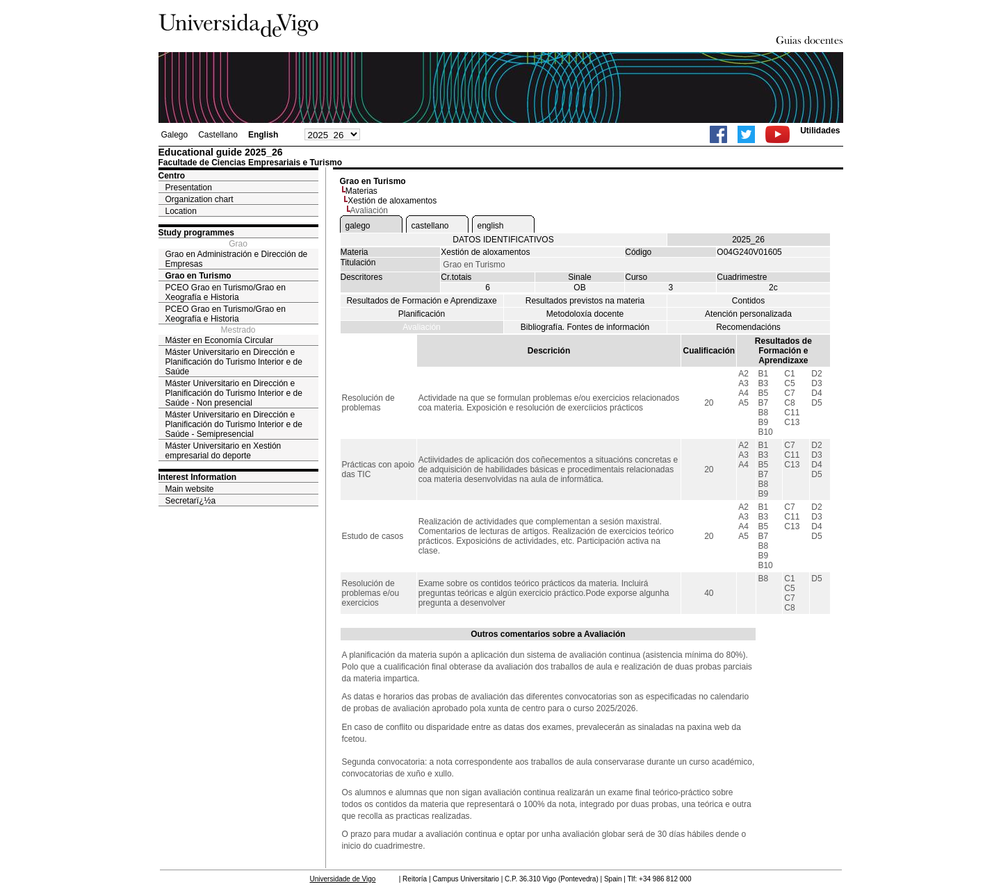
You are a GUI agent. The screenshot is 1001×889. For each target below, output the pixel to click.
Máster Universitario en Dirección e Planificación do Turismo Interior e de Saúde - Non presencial (233, 393)
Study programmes (196, 233)
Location (181, 211)
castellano (430, 226)
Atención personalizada (748, 314)
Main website (189, 489)
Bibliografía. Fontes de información (585, 327)
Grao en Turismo (198, 276)
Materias (361, 191)
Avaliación (421, 327)
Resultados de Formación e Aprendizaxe (421, 301)
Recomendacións (748, 327)
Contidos (748, 301)
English (263, 135)
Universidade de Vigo (343, 879)
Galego (174, 135)
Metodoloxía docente (585, 314)
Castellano (218, 135)
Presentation (188, 187)
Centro (172, 176)
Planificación (421, 314)
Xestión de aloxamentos (392, 201)
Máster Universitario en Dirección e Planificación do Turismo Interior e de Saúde (233, 361)
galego (358, 226)
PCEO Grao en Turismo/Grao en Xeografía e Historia (225, 292)
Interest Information (197, 477)
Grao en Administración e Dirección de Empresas (236, 259)
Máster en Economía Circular (219, 340)
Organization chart (199, 199)
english (491, 226)
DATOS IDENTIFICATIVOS (503, 239)
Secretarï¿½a (190, 501)
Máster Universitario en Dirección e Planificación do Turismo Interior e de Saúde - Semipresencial (233, 424)
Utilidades (820, 130)
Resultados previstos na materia (585, 301)
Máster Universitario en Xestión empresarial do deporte (223, 450)
